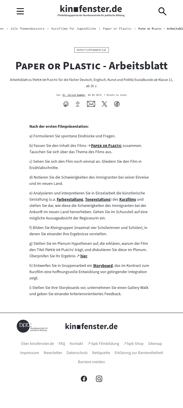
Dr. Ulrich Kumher (74, 95)
